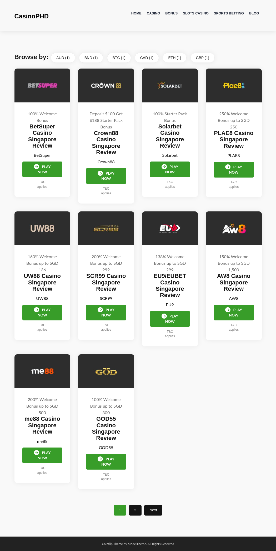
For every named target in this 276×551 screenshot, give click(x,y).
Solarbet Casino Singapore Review (170, 136)
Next (153, 510)
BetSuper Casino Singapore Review (42, 136)
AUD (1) (63, 58)
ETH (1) (174, 58)
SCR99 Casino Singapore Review (106, 282)
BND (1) (91, 58)
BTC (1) (119, 58)
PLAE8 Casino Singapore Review (233, 139)
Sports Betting (229, 13)
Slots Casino (196, 13)
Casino (153, 13)
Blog (254, 13)
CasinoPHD (31, 16)
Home (136, 13)
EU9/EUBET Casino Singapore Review (170, 285)
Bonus (171, 13)
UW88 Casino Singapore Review (42, 282)
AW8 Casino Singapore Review (233, 282)
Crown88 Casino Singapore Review (106, 142)
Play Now (42, 169)
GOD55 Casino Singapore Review (106, 428)
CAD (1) (147, 58)
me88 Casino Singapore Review (42, 425)
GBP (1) (202, 58)
